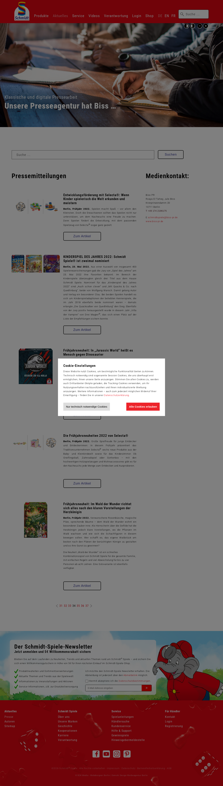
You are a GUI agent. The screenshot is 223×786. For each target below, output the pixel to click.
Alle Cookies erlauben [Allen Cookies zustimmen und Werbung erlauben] (143, 406)
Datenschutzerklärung (116, 395)
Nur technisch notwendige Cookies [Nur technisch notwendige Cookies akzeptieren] (86, 406)
